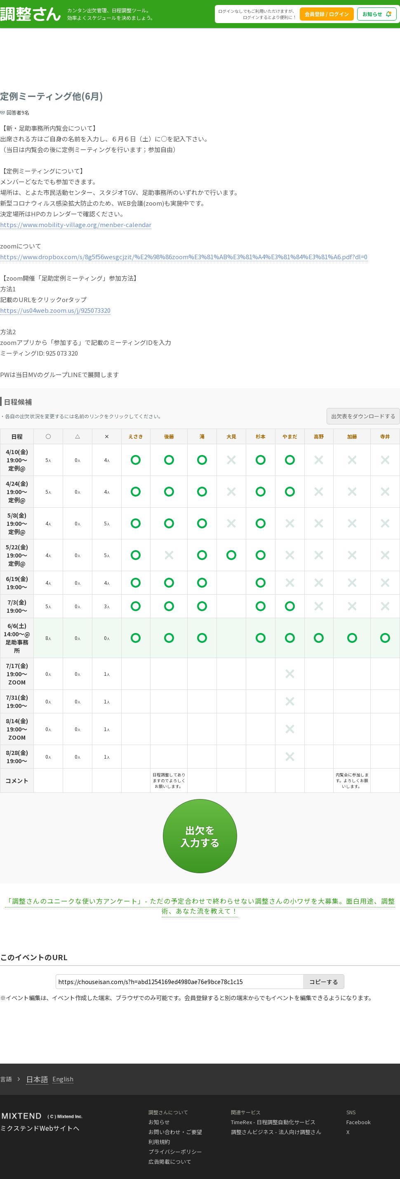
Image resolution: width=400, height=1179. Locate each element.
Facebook (358, 1122)
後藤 (169, 436)
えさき (135, 436)
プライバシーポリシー (175, 1152)
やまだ (289, 436)
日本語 (37, 1079)
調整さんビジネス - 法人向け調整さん (276, 1132)
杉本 (261, 436)
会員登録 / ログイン (327, 13)
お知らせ (159, 1122)
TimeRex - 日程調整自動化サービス (273, 1122)
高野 (319, 436)
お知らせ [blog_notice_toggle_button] (376, 13)
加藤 (352, 436)
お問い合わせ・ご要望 (175, 1132)
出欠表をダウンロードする (363, 416)
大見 (231, 436)
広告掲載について (169, 1161)
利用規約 (159, 1142)
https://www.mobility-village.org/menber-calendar (75, 224)
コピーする (323, 981)
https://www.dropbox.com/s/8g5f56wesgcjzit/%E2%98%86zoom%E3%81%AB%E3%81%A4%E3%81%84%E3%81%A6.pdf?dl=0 (183, 256)
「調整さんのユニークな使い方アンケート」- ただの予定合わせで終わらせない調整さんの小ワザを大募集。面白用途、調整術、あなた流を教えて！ (200, 906)
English (62, 1079)
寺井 (385, 436)
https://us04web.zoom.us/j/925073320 (55, 310)
